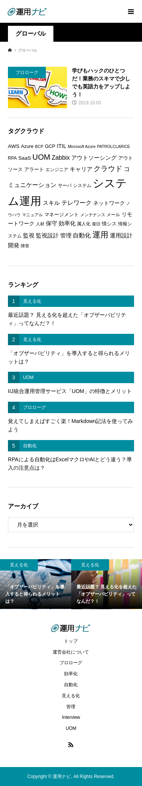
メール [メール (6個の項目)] (113, 214)
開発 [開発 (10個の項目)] (13, 245)
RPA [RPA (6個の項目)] (12, 158)
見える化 (71, 695)
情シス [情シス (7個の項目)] (109, 223)
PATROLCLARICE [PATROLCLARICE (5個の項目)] (113, 146)
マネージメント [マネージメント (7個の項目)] (61, 214)
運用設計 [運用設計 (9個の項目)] (121, 236)
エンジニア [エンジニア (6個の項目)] (56, 169)
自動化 (71, 684)
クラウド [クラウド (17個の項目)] (108, 169)
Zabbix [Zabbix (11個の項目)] (61, 157)
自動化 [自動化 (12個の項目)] (82, 235)
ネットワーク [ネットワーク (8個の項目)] (109, 203)
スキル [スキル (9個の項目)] (51, 203)
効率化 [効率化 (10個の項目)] (67, 223)
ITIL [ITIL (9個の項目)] (61, 146)
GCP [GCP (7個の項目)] (50, 146)
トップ (71, 641)
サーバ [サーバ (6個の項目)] (65, 185)
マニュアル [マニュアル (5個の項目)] (32, 214)
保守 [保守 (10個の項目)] (51, 223)
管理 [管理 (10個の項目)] (66, 235)
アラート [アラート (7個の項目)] (34, 169)
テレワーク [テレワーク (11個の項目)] (76, 203)
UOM (71, 728)
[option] (35, 584)
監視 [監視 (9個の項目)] (28, 236)
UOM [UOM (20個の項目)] (41, 157)
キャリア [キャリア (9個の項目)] (81, 169)
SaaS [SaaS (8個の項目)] (24, 158)
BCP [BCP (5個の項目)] (39, 146)
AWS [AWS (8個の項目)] (14, 146)
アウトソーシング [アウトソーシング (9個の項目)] (94, 158)
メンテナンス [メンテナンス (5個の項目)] (92, 214)
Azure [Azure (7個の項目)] (27, 146)
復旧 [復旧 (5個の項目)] (96, 224)
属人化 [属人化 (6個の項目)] (84, 223)
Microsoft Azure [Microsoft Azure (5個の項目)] (81, 146)
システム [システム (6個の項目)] (82, 185)
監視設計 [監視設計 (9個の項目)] (47, 236)
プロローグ (70, 662)
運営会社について (71, 652)
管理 (70, 706)
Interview (71, 717)
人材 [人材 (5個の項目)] (40, 224)
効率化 (71, 673)
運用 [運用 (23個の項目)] (100, 234)
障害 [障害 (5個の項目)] (25, 246)
